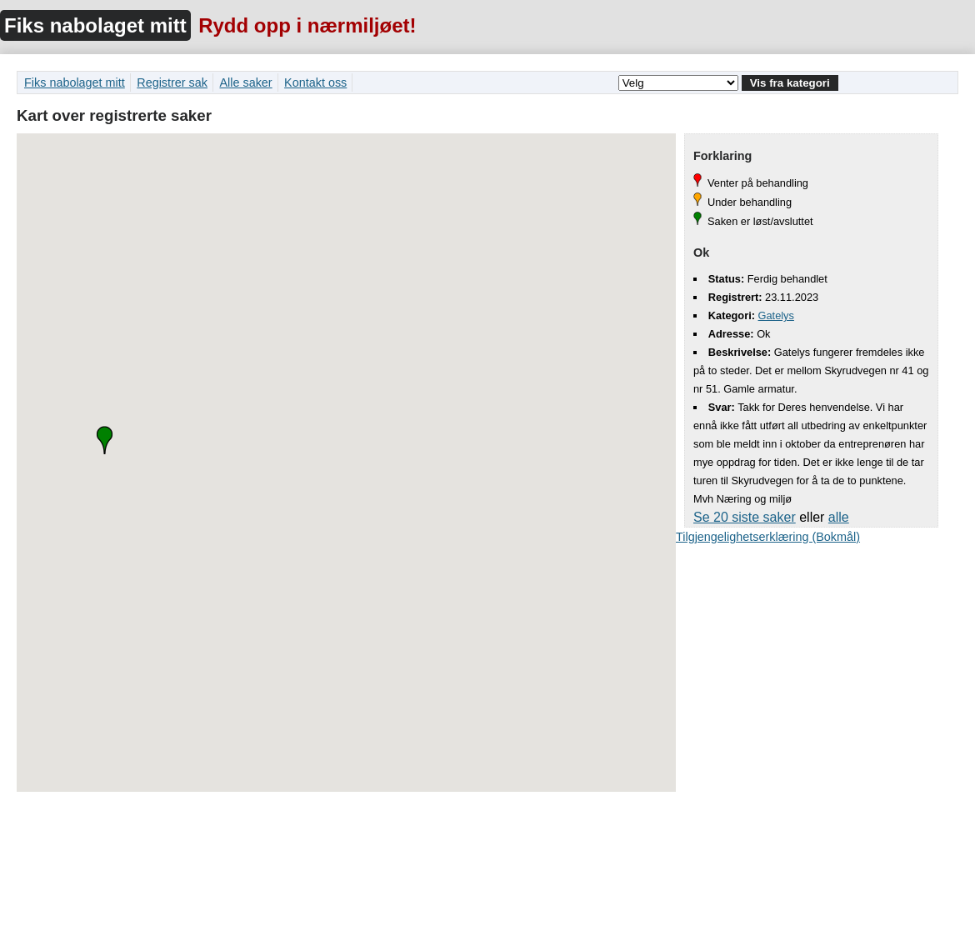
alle (838, 517)
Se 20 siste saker (744, 517)
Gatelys (776, 315)
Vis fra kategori (790, 83)
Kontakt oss (315, 82)
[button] (104, 440)
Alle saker (245, 82)
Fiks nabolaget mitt (95, 25)
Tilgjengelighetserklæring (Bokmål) (768, 536)
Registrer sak (172, 82)
